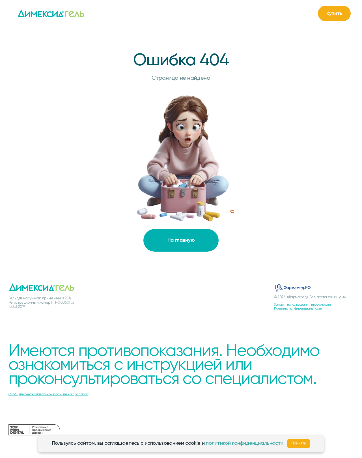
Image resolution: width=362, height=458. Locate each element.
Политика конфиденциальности (298, 308)
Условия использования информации (302, 304)
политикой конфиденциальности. (245, 443)
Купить (334, 13)
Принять (298, 443)
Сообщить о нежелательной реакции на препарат (48, 394)
